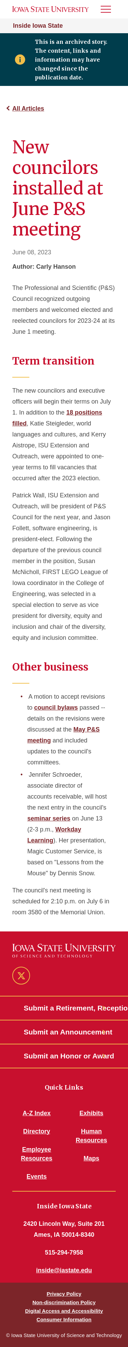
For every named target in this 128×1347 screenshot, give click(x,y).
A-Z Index (37, 1113)
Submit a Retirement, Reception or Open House (64, 1008)
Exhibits (91, 1113)
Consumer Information (64, 1319)
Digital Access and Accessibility (64, 1311)
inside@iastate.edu (64, 1270)
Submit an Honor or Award (64, 1056)
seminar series (48, 818)
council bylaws (56, 707)
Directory (36, 1131)
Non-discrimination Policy (64, 1302)
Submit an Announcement (64, 1032)
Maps (91, 1158)
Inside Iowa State (38, 25)
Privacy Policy (64, 1294)
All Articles (28, 108)
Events (37, 1176)
